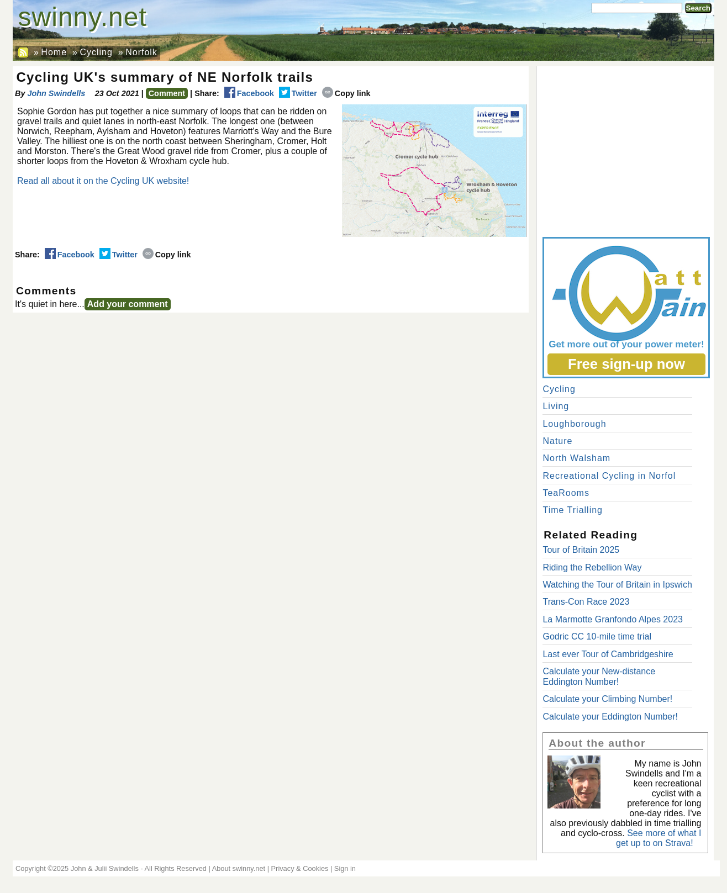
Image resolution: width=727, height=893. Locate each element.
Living (555, 406)
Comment (167, 93)
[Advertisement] (625, 149)
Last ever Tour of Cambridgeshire (607, 654)
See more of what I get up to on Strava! (658, 838)
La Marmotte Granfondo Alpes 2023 (612, 619)
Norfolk (141, 52)
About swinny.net (239, 868)
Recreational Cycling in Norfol (609, 475)
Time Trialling (572, 510)
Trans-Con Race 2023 (585, 601)
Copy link (346, 93)
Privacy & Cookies (300, 868)
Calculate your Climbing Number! (607, 699)
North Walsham (576, 458)
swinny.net (82, 16)
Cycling (96, 52)
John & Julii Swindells (105, 868)
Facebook (249, 93)
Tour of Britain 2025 (580, 549)
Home (54, 52)
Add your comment (127, 304)
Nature (557, 441)
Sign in (345, 868)
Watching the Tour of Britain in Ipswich (617, 584)
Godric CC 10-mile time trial (596, 636)
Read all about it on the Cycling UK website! (103, 181)
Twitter (298, 93)
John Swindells (56, 93)
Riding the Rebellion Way (591, 567)
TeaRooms (565, 493)
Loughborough (574, 424)
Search (698, 8)
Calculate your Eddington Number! (610, 716)
